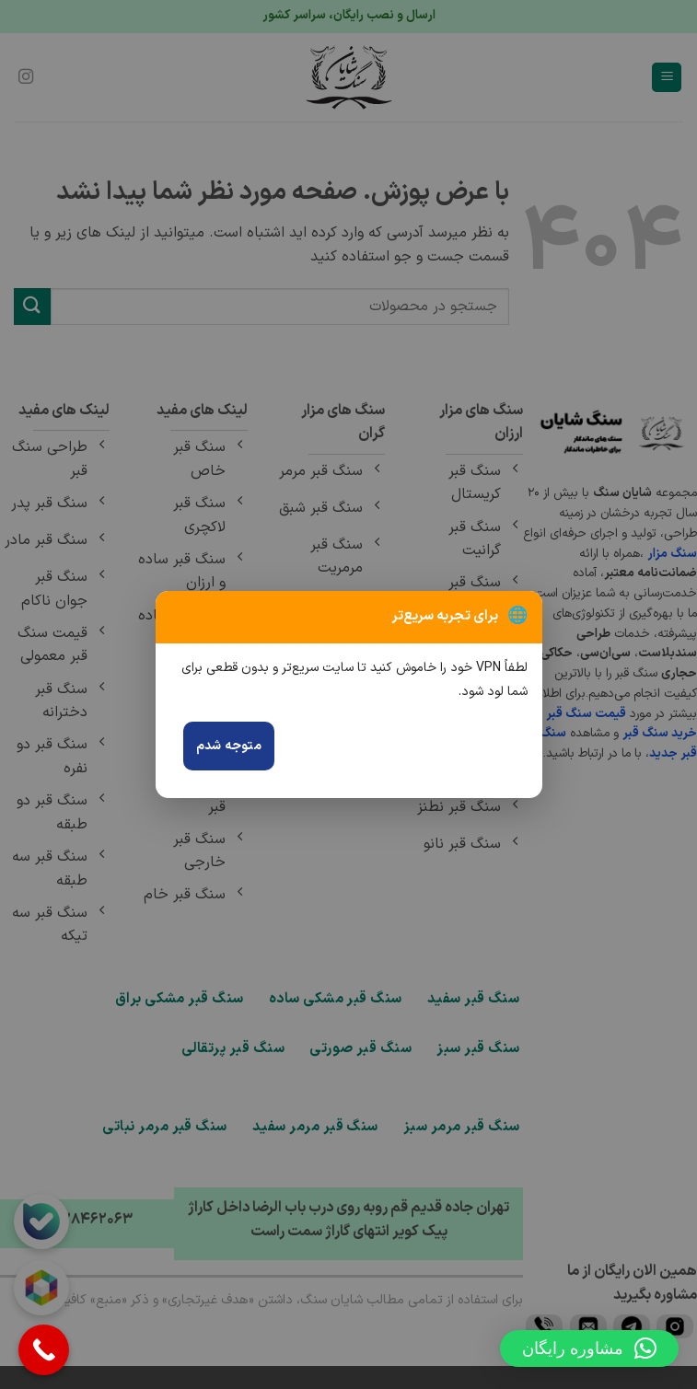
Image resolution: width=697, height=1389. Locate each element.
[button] (589, 1348)
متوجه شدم (229, 746)
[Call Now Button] (43, 1350)
